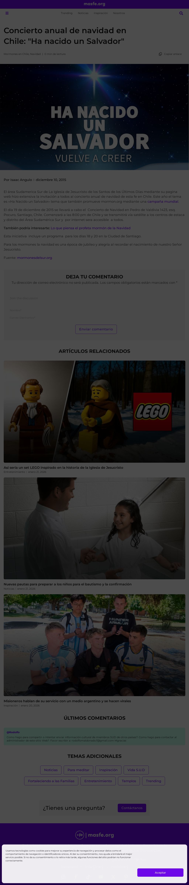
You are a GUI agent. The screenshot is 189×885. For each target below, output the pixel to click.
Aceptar (160, 872)
